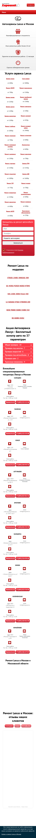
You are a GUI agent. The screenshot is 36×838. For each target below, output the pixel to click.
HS (29, 286)
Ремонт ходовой (26, 116)
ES (10, 278)
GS (22, 278)
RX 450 (19, 318)
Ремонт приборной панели (26, 98)
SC (23, 318)
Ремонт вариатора (10, 202)
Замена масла (10, 79)
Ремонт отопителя (25, 135)
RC (7, 310)
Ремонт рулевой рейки (26, 127)
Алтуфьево (26, 726)
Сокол (17, 726)
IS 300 (16, 294)
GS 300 (26, 278)
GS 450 (9, 286)
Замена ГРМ (25, 163)
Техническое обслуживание (25, 212)
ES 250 (13, 278)
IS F (20, 294)
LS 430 (25, 294)
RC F (10, 310)
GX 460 (19, 286)
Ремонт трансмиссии (26, 88)
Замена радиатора (10, 116)
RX (13, 310)
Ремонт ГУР (10, 183)
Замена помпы (10, 97)
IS (8, 294)
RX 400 (14, 318)
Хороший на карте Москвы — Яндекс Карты (18, 806)
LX (12, 302)
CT (8, 278)
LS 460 (8, 302)
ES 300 (18, 278)
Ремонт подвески (26, 202)
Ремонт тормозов (10, 136)
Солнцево (9, 726)
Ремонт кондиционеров (26, 193)
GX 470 (25, 286)
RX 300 (16, 310)
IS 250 (11, 294)
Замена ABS (25, 174)
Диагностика (26, 145)
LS (22, 294)
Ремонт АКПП (10, 211)
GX (16, 286)
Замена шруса (10, 107)
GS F (13, 286)
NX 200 (27, 302)
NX (23, 302)
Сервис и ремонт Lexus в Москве (11, 834)
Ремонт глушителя (10, 174)
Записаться (10, 402)
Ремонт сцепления (10, 154)
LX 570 (20, 302)
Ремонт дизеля (25, 183)
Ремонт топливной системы (10, 145)
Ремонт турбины (10, 126)
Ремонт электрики (25, 106)
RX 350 (26, 310)
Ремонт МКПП (10, 88)
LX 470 (15, 302)
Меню (4, 12)
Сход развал (25, 79)
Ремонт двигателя (25, 154)
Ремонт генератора (10, 193)
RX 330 (21, 310)
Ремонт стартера (10, 163)
